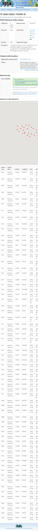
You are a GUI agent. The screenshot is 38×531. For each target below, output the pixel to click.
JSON (31, 70)
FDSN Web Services (18, 87)
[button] (17, 126)
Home (3, 9)
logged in (9, 17)
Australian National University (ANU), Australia (32, 33)
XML (35, 70)
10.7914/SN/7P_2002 (25, 59)
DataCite (27, 70)
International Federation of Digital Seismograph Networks (19, 528)
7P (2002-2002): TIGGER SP (22, 9)
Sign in (35, 9)
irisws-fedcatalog (28, 92)
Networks (9, 9)
